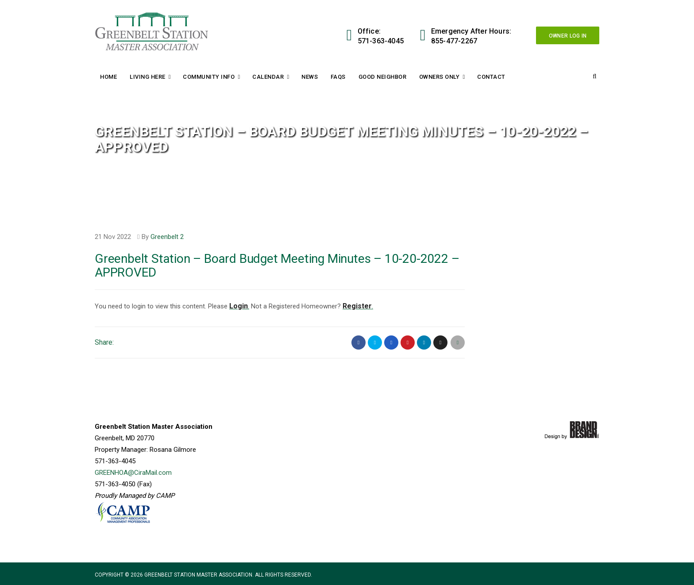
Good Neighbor (383, 76)
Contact (491, 76)
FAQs (338, 76)
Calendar (268, 76)
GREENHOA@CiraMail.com (133, 473)
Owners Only (439, 76)
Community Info (209, 76)
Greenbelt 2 (167, 237)
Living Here (148, 76)
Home (108, 76)
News (309, 76)
